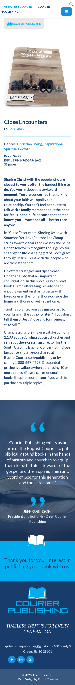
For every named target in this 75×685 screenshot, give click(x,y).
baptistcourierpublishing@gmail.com (28, 646)
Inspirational (53, 144)
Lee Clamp (16, 129)
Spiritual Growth (17, 149)
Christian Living (29, 144)
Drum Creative (48, 679)
